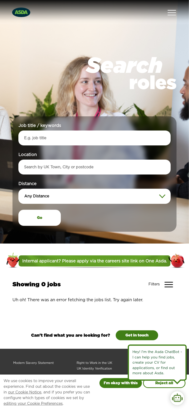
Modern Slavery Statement (33, 352)
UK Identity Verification (94, 358)
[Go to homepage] (21, 6)
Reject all (164, 383)
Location (27, 144)
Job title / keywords (39, 115)
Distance (27, 173)
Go (39, 207)
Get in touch (136, 325)
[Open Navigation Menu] (172, 7)
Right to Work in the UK (94, 352)
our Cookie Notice (24, 392)
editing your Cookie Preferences (33, 403)
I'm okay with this (121, 383)
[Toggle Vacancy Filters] (162, 274)
